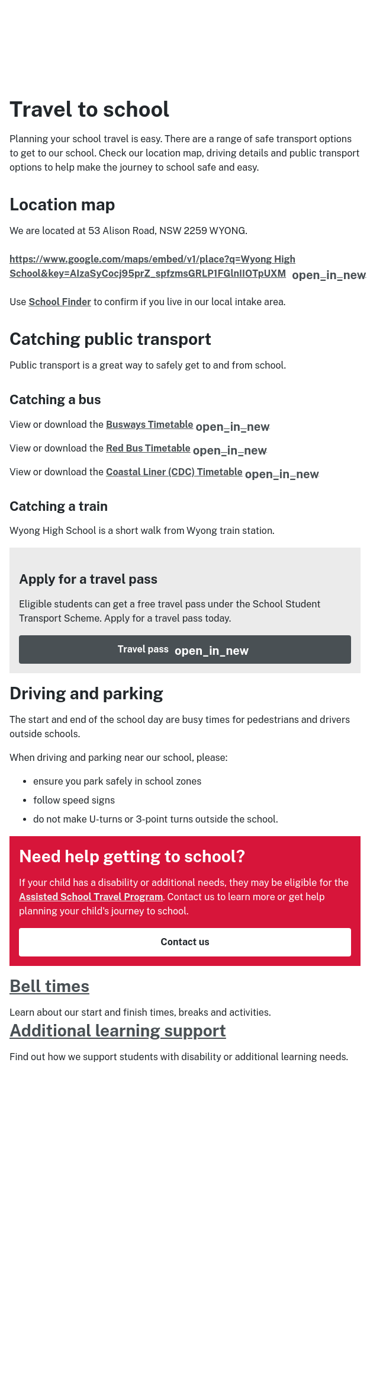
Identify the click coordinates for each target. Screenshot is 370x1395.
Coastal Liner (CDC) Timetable (213, 472)
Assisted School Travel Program (91, 993)
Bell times (49, 1082)
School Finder (59, 302)
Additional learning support (117, 1126)
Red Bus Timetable (187, 448)
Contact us (184, 1038)
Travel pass (234, 746)
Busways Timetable (188, 424)
